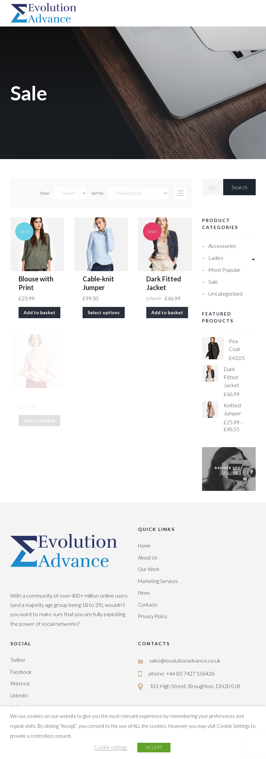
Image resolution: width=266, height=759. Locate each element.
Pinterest (20, 683)
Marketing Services (158, 581)
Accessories (222, 246)
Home (144, 546)
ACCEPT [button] (154, 747)
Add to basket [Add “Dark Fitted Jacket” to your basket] (167, 312)
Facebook (21, 672)
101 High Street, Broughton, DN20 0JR (195, 686)
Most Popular (224, 269)
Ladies (215, 258)
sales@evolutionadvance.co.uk (185, 660)
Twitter (18, 660)
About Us (148, 557)
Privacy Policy (152, 616)
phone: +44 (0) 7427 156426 (181, 673)
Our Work (149, 569)
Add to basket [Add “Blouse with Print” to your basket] (39, 312)
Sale (213, 281)
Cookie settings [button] (110, 747)
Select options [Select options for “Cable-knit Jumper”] (104, 312)
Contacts (148, 605)
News (144, 593)
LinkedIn (19, 695)
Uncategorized (225, 293)
